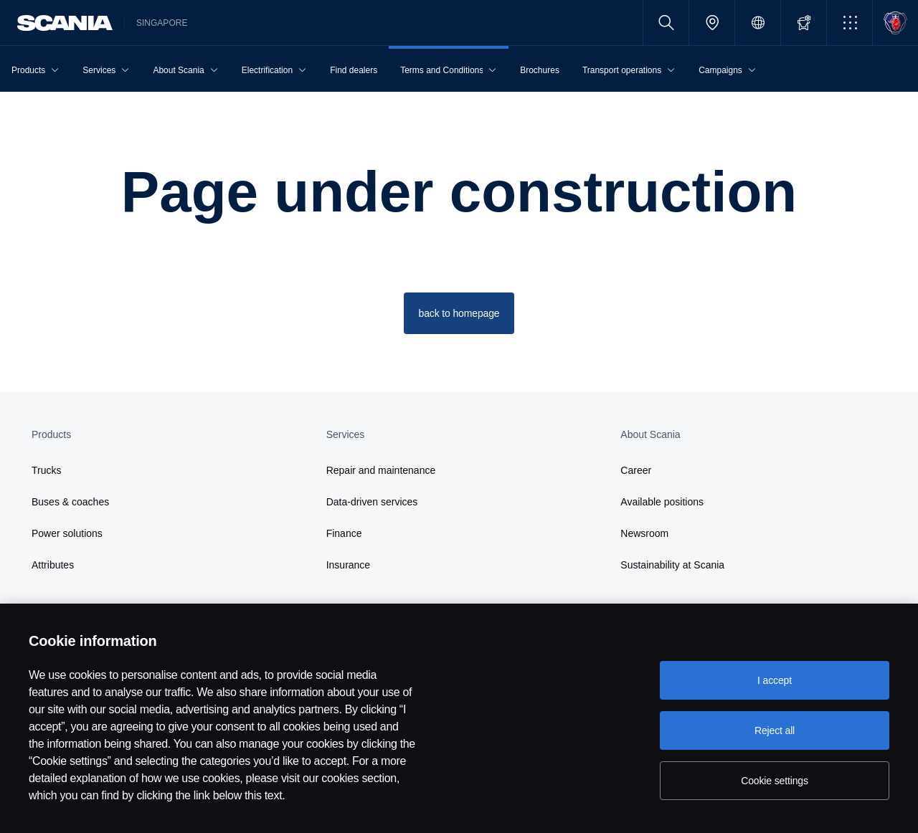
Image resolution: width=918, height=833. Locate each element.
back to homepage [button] (459, 313)
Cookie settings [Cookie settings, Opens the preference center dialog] (774, 780)
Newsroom (644, 533)
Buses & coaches (70, 502)
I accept (774, 680)
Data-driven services (372, 502)
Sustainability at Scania (672, 565)
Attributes (53, 565)
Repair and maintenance (381, 470)
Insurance (348, 565)
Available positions (662, 502)
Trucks (46, 470)
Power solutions (67, 533)
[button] (849, 22)
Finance (344, 533)
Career (635, 470)
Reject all (774, 730)
